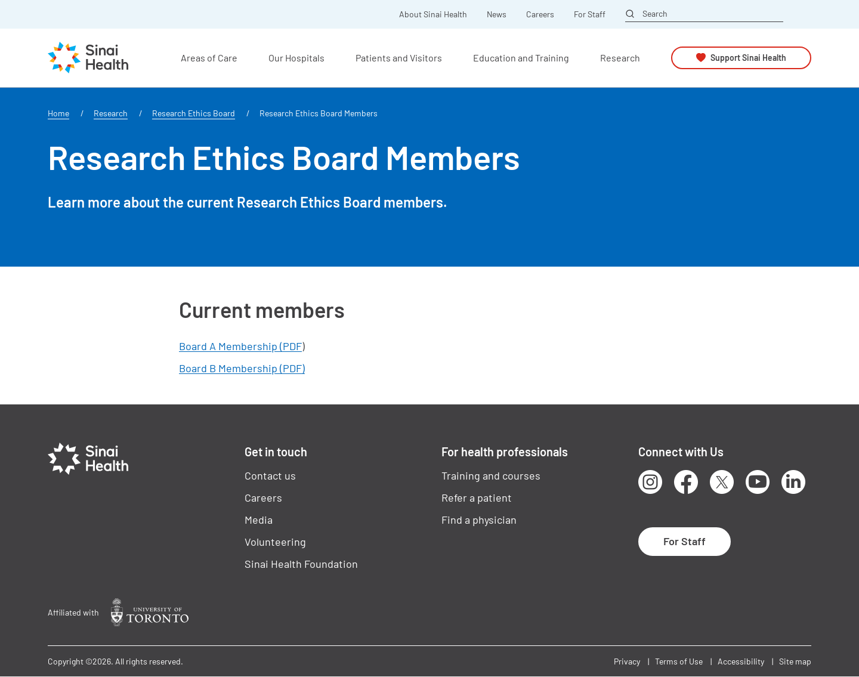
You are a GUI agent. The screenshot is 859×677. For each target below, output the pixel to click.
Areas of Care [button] (209, 57)
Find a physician (479, 519)
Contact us (270, 475)
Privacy (627, 661)
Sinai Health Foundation (301, 563)
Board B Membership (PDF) (242, 368)
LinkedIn (793, 482)
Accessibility (741, 661)
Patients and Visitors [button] (399, 57)
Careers (540, 14)
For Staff (589, 14)
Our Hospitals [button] (296, 57)
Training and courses (490, 475)
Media (259, 519)
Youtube (758, 482)
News (496, 14)
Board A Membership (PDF (240, 346)
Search (655, 13)
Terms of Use (679, 661)
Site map (795, 661)
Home (58, 113)
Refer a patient (476, 497)
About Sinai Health (433, 14)
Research (111, 113)
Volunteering (275, 541)
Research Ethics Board (193, 113)
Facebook (686, 482)
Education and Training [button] (521, 57)
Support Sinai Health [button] (748, 57)
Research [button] (620, 57)
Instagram (650, 482)
